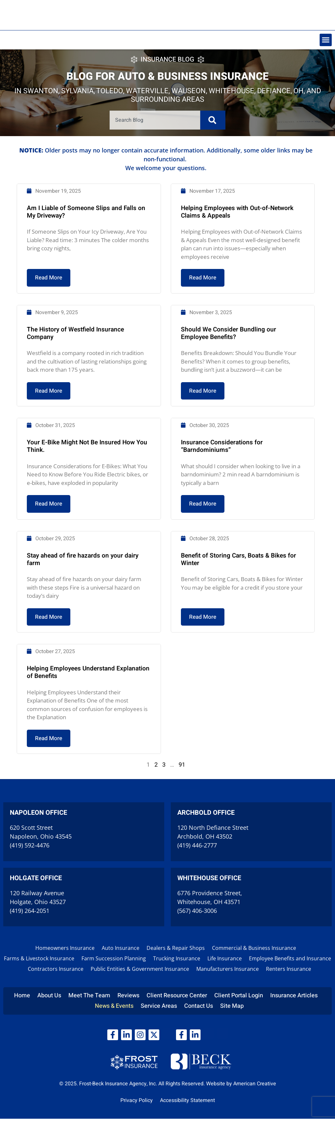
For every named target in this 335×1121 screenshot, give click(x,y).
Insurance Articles (294, 997)
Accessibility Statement (187, 1103)
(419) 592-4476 (29, 848)
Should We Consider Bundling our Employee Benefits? (227, 363)
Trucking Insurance (176, 960)
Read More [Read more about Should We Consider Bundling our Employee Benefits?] (202, 419)
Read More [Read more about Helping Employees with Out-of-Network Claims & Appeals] (202, 309)
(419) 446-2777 (197, 848)
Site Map (232, 1008)
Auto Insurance (120, 950)
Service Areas (159, 1008)
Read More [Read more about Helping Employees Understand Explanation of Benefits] (53, 758)
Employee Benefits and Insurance (290, 960)
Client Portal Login (238, 997)
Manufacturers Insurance (227, 971)
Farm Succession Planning (113, 960)
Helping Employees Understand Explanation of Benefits (90, 694)
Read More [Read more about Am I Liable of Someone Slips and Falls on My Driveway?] (53, 309)
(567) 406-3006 (197, 913)
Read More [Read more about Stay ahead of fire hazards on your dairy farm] (53, 640)
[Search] (211, 120)
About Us (49, 997)
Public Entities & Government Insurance (140, 971)
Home (22, 997)
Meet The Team (89, 997)
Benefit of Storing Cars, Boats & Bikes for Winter (236, 584)
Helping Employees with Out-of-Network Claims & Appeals (235, 245)
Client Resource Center (177, 997)
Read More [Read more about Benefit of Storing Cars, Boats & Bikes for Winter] (202, 640)
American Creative (254, 1086)
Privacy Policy (136, 1103)
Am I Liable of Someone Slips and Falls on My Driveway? (88, 245)
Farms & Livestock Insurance (39, 960)
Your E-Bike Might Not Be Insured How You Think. (89, 473)
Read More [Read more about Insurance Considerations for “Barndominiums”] (202, 529)
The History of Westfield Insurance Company (78, 363)
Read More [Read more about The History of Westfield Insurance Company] (53, 419)
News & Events (114, 1008)
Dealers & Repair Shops (176, 950)
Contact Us (198, 1008)
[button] (326, 40)
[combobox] (155, 120)
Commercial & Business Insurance (254, 950)
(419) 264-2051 (29, 913)
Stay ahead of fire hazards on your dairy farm (85, 584)
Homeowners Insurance (65, 950)
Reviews (128, 997)
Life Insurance (224, 960)
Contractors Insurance (55, 971)
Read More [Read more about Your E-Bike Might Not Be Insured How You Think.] (53, 529)
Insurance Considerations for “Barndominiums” (220, 473)
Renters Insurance (288, 971)
